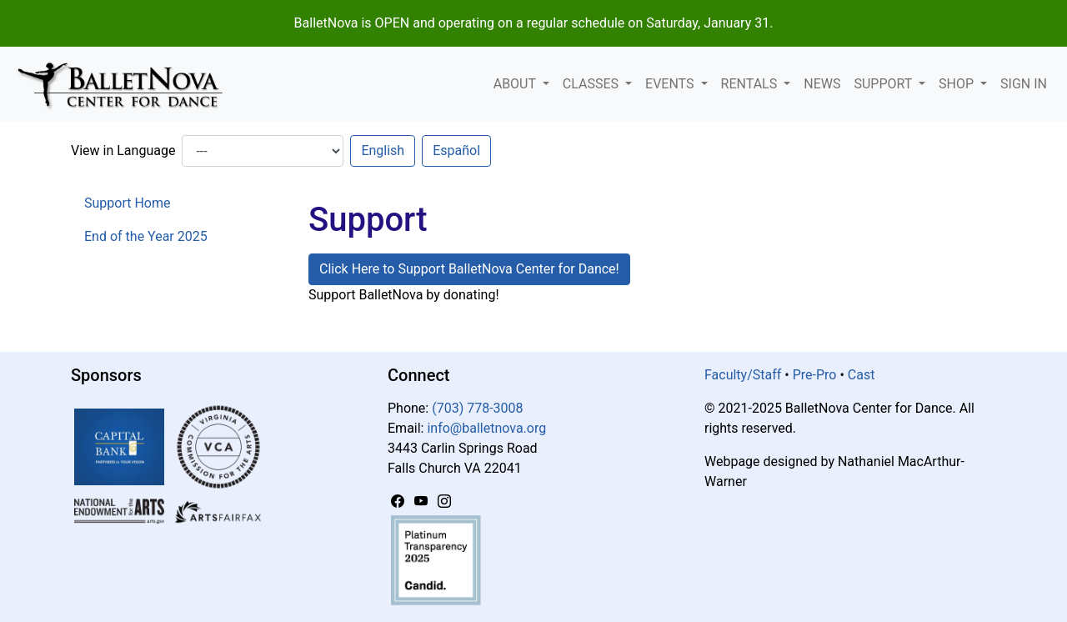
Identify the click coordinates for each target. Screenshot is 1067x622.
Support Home (127, 203)
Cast (861, 375)
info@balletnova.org (486, 428)
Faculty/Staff (742, 375)
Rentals (751, 84)
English (382, 150)
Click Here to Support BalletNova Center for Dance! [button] (469, 269)
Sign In (1023, 84)
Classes (592, 84)
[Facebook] (399, 501)
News (822, 84)
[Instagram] (444, 501)
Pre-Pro (815, 375)
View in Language (123, 150)
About (516, 84)
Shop (958, 84)
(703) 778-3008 (477, 408)
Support (884, 84)
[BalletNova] (126, 84)
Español (456, 150)
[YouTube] (422, 501)
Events (671, 84)
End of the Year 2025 (146, 236)
